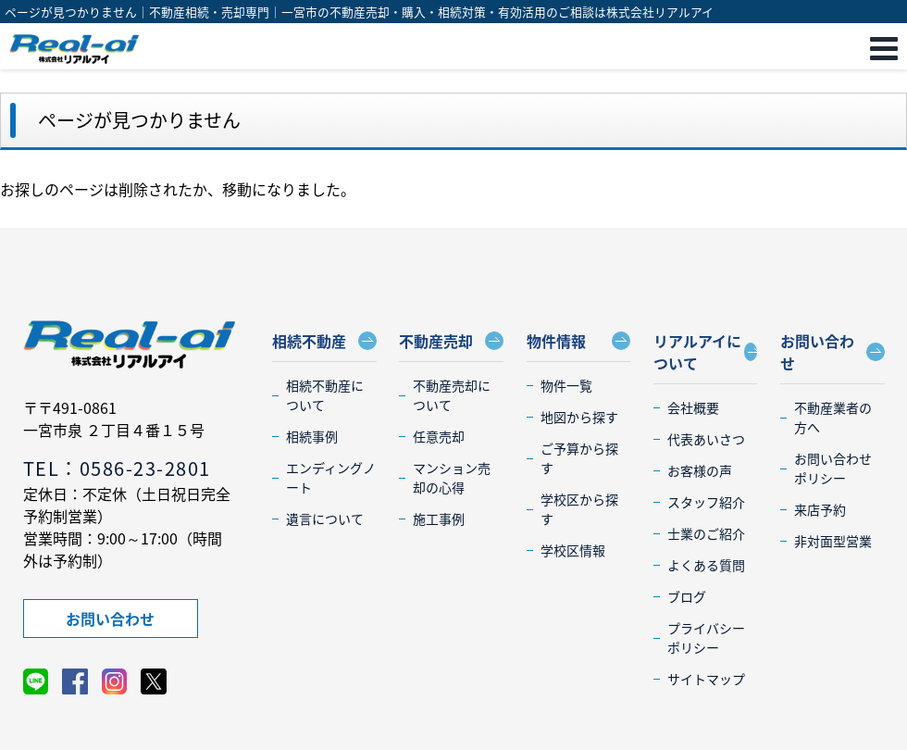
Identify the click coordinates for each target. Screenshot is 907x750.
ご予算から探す (579, 458)
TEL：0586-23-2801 (117, 468)
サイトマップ (706, 678)
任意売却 (439, 436)
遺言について (325, 518)
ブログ (686, 596)
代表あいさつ (706, 439)
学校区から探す (579, 509)
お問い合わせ (110, 618)
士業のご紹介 (706, 533)
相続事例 (312, 436)
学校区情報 (572, 550)
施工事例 (439, 518)
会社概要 (693, 407)
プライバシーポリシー (706, 637)
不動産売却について (452, 395)
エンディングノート (331, 477)
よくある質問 (706, 565)
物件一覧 (566, 385)
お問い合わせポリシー (833, 468)
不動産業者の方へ (833, 417)
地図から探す (579, 416)
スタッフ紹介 (706, 502)
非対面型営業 (833, 540)
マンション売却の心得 (452, 477)
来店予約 (820, 509)
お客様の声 (699, 470)
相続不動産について (325, 395)
